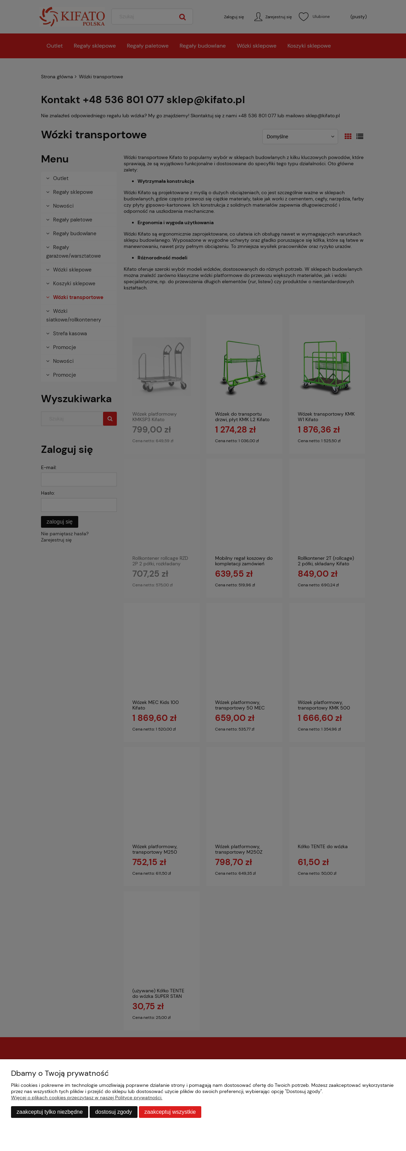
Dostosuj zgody (113, 1112)
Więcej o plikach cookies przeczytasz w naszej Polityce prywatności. (86, 1097)
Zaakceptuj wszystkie (170, 1112)
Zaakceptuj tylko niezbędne (50, 1112)
